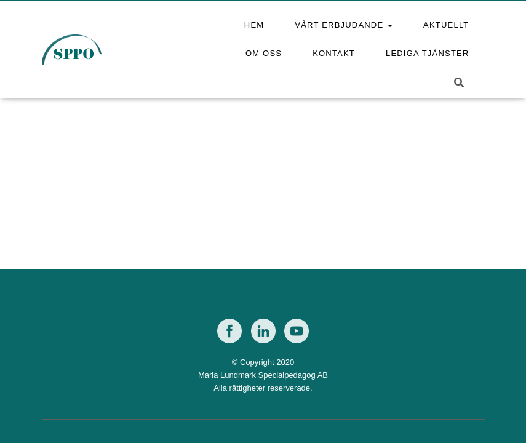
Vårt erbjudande (344, 25)
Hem (254, 25)
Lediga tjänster (427, 53)
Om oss (263, 53)
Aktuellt (446, 25)
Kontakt (334, 53)
